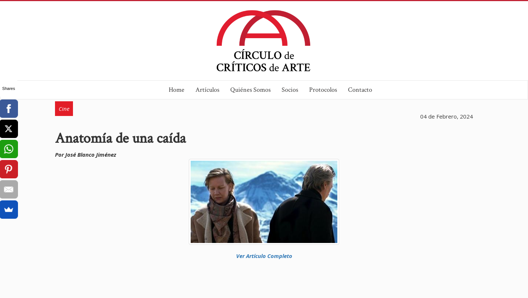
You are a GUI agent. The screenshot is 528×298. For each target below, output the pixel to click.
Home (176, 90)
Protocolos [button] (323, 90)
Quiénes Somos (250, 90)
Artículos (207, 90)
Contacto (360, 90)
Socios (290, 90)
